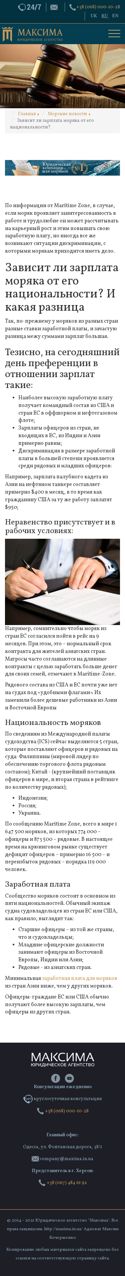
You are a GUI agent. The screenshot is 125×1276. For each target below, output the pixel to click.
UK (94, 16)
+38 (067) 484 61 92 (62, 1183)
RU (105, 16)
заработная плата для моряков (79, 978)
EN (115, 16)
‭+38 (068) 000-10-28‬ (98, 7)
